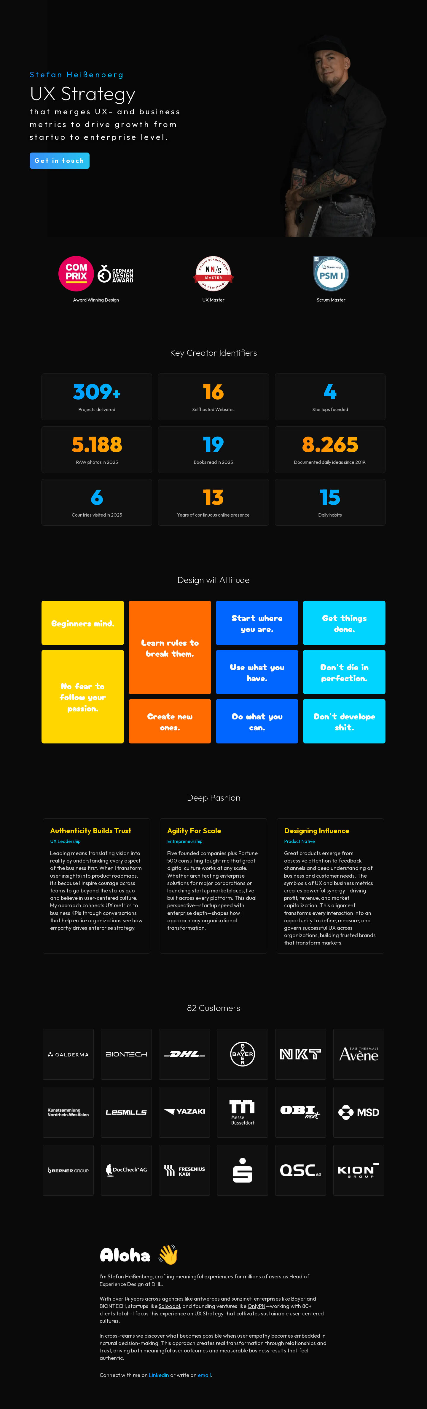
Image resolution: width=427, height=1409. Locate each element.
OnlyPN (256, 1306)
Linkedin (159, 1375)
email (204, 1375)
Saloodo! (169, 1306)
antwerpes (207, 1298)
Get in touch (59, 160)
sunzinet (241, 1298)
